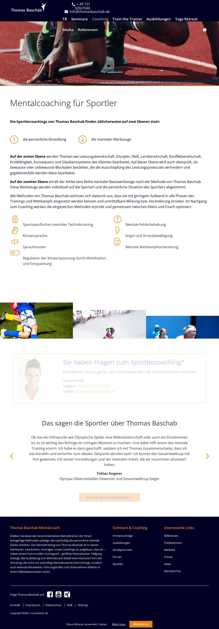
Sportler (118, 564)
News (167, 564)
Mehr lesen (119, 624)
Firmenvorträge (123, 536)
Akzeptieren (141, 624)
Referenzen (171, 536)
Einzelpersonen (122, 550)
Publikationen (173, 543)
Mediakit (169, 550)
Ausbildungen (121, 543)
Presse (168, 557)
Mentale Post (172, 571)
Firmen (117, 557)
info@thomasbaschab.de (94, 391)
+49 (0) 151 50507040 (93, 386)
